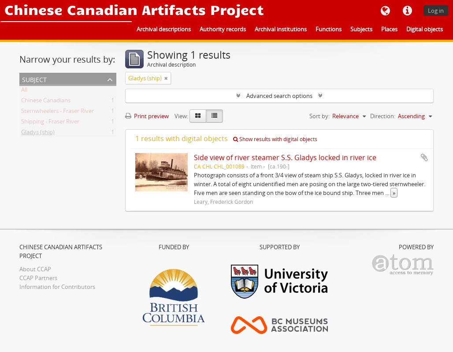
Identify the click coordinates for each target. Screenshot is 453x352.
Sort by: (319, 116)
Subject (34, 79)
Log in (436, 11)
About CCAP (35, 269)
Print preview (147, 116)
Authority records (223, 29)
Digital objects (424, 29)
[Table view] (214, 116)
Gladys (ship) (38, 134)
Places (389, 29)
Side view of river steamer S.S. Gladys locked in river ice (285, 157)
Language (385, 11)
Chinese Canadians (46, 102)
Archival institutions (281, 29)
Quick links (407, 11)
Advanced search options (279, 96)
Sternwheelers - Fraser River (57, 112)
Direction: (382, 116)
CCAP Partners (38, 278)
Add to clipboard (424, 157)
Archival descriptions (164, 29)
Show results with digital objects (275, 139)
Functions (329, 29)
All (24, 91)
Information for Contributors (57, 287)
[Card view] (197, 116)
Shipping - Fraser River (50, 123)
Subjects (361, 29)
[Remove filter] (166, 78)
